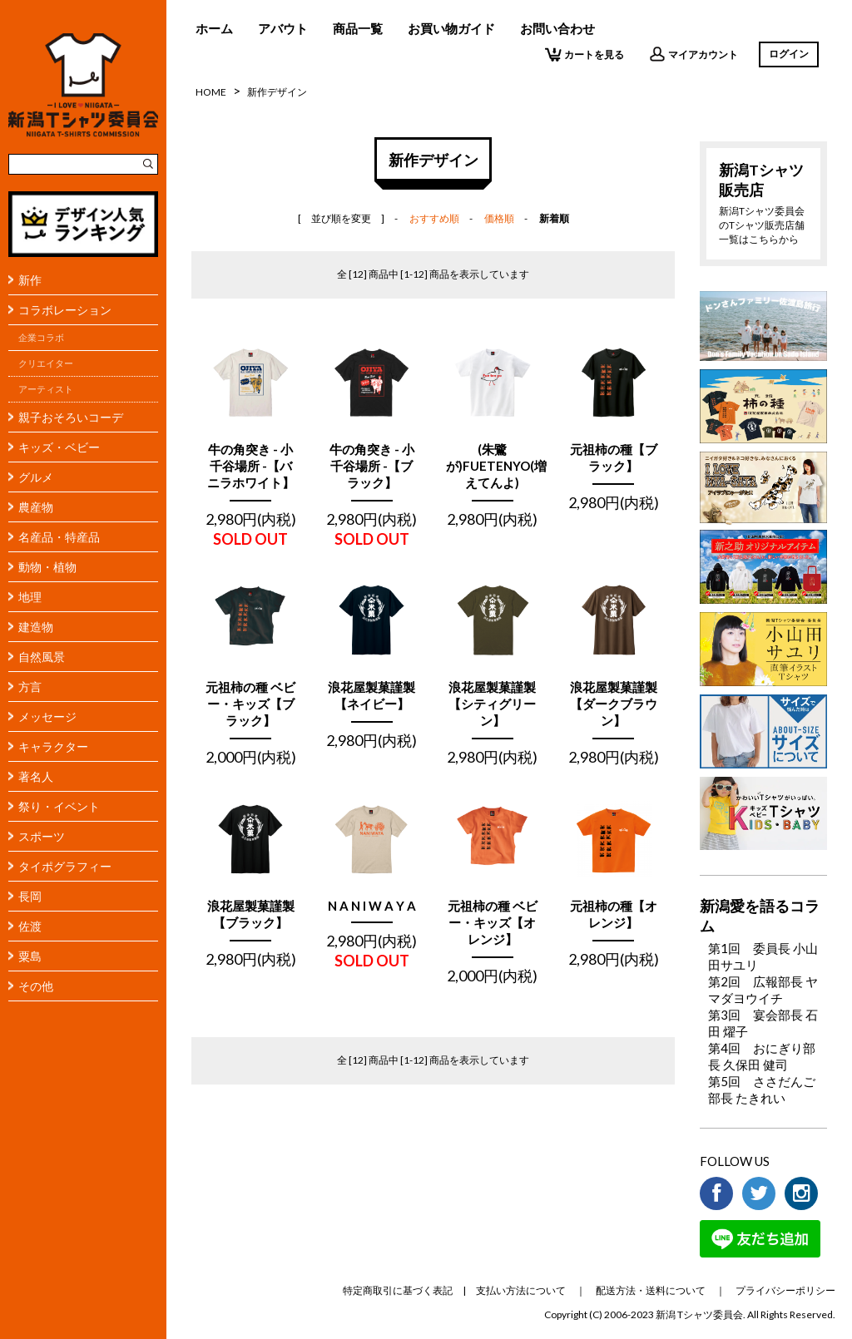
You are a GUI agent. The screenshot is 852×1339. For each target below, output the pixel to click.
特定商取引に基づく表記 (398, 1290)
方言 (30, 686)
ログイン (789, 53)
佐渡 (30, 926)
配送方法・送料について (651, 1290)
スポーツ (41, 836)
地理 (30, 597)
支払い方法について (521, 1290)
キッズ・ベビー (59, 447)
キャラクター (53, 746)
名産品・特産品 (59, 537)
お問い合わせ (557, 28)
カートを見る (584, 54)
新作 (30, 280)
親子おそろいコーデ (70, 417)
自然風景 (41, 657)
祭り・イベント (59, 806)
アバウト (283, 28)
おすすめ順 (434, 218)
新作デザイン (277, 92)
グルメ (35, 477)
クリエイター (45, 363)
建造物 (35, 627)
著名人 (35, 776)
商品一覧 (358, 28)
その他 (35, 986)
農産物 (35, 507)
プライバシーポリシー (785, 1290)
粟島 (30, 956)
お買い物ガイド (451, 28)
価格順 (499, 218)
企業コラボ (41, 338)
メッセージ (47, 716)
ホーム (214, 28)
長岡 (30, 896)
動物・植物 (47, 567)
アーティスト (45, 389)
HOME (211, 92)
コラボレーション (64, 310)
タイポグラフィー (64, 866)
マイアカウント (693, 54)
